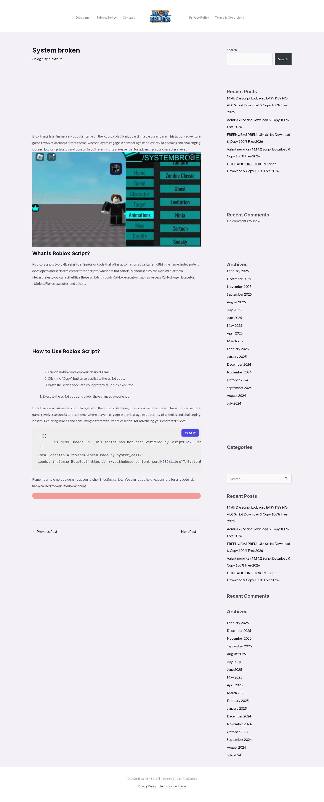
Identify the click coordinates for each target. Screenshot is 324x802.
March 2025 (236, 341)
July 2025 (234, 310)
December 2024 (239, 364)
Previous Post (45, 531)
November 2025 (239, 286)
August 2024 (236, 395)
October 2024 (237, 380)
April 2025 (235, 333)
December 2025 (239, 279)
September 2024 (239, 388)
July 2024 (234, 403)
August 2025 (236, 302)
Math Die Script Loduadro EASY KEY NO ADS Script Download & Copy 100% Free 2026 (257, 105)
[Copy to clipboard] (190, 433)
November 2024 (239, 372)
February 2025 (238, 349)
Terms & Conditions (172, 786)
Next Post (190, 531)
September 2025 (239, 294)
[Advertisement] (116, 100)
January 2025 (237, 356)
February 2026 (238, 271)
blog (37, 59)
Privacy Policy (147, 786)
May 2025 (234, 325)
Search (232, 50)
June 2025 (234, 317)
